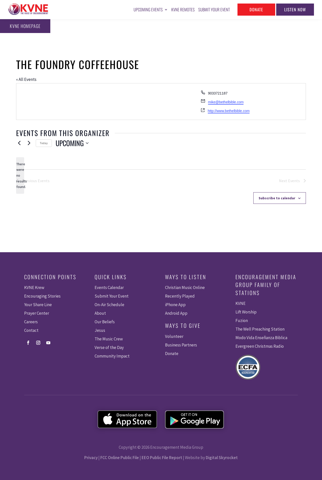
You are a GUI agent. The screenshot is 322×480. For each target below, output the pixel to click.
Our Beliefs (105, 322)
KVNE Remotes (183, 9)
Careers (31, 322)
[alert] (20, 175)
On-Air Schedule (109, 304)
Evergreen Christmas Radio (259, 346)
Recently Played (180, 296)
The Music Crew (109, 339)
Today (44, 143)
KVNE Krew (34, 287)
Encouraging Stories (42, 296)
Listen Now (295, 9)
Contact (31, 330)
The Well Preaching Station (260, 329)
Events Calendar (109, 287)
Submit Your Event (214, 9)
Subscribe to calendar (277, 198)
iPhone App (175, 304)
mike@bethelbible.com (226, 102)
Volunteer (174, 336)
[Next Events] (29, 143)
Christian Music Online (185, 287)
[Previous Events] (19, 143)
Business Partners (181, 345)
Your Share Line (38, 304)
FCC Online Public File (119, 457)
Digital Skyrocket (222, 457)
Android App (176, 313)
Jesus (100, 330)
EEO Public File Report (162, 457)
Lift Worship (246, 312)
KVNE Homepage (25, 26)
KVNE (240, 303)
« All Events (26, 79)
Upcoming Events (148, 9)
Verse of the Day (109, 347)
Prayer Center (36, 313)
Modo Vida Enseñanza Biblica (261, 337)
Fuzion (241, 320)
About (100, 313)
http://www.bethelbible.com (229, 111)
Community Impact (112, 356)
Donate (256, 9)
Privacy (91, 457)
